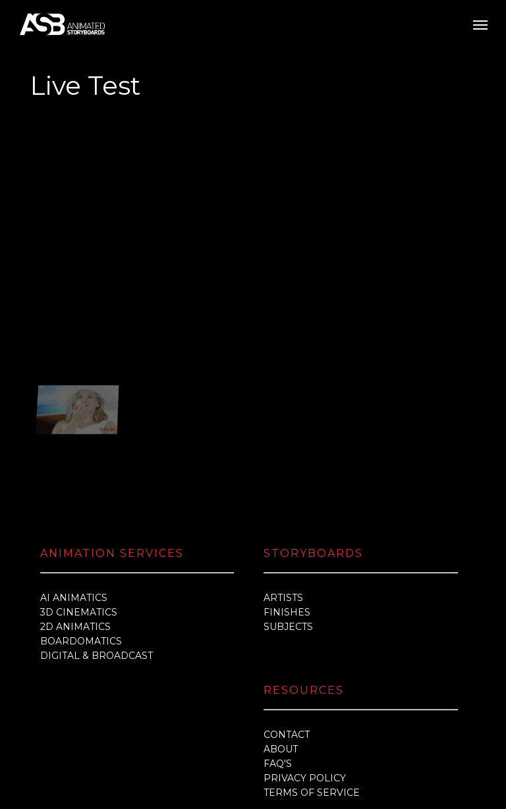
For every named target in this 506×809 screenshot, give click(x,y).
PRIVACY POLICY (305, 698)
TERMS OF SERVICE (312, 713)
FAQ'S (278, 684)
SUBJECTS (288, 547)
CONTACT (287, 655)
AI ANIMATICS (73, 518)
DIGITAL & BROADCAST (96, 576)
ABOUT (281, 669)
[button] (480, 24)
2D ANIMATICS (75, 547)
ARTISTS (283, 518)
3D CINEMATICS (78, 532)
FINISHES (287, 532)
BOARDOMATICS (81, 561)
